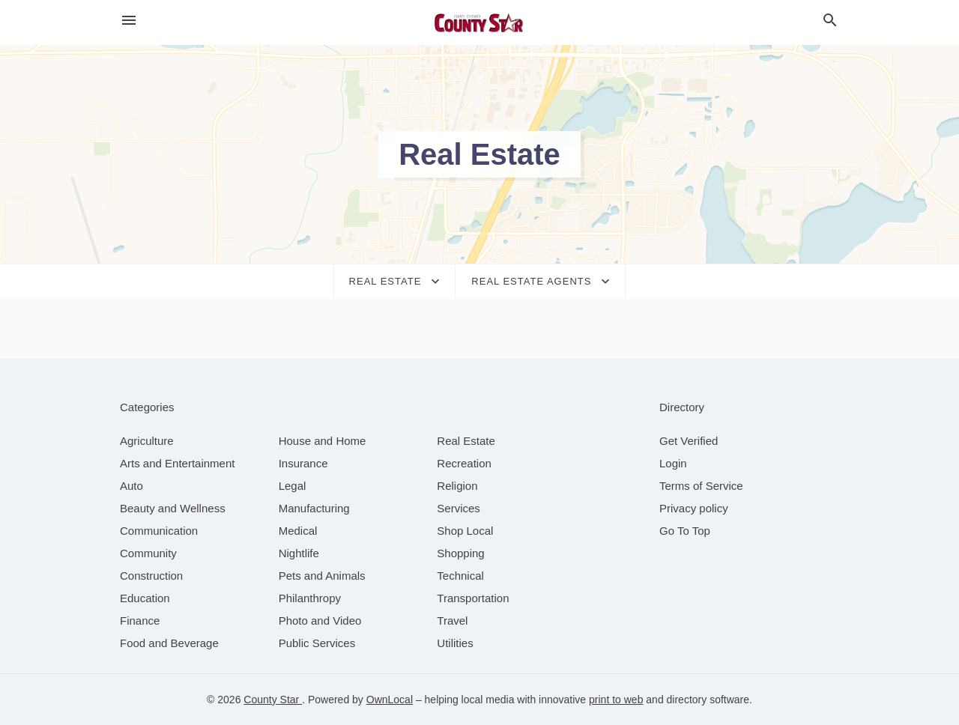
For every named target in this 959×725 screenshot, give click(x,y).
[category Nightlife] (299, 553)
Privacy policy (693, 508)
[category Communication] (159, 530)
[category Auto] (131, 485)
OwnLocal (389, 700)
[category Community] (148, 553)
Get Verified (688, 440)
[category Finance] (140, 620)
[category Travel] (452, 620)
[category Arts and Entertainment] (177, 463)
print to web (616, 700)
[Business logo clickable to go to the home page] (479, 22)
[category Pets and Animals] (322, 575)
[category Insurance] (303, 463)
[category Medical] (298, 530)
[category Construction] (151, 575)
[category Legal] (292, 485)
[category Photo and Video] (320, 620)
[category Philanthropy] (310, 598)
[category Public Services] (317, 643)
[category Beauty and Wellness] (173, 508)
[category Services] (458, 508)
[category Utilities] (455, 643)
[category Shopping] (460, 553)
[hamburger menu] (129, 20)
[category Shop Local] (465, 530)
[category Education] (145, 598)
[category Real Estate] (466, 440)
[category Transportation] (473, 598)
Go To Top (684, 530)
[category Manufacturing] (314, 508)
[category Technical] (460, 575)
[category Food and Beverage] (169, 643)
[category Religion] (457, 485)
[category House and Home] (322, 440)
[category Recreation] (464, 463)
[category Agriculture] (147, 440)
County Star (272, 700)
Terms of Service (701, 485)
